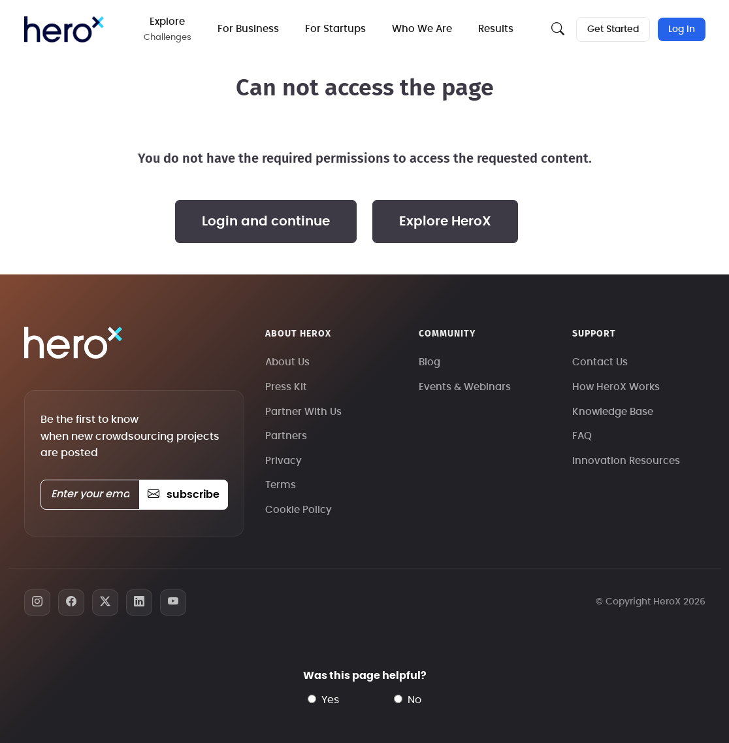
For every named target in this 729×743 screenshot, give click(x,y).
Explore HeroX (445, 221)
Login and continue (266, 221)
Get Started (613, 29)
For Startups (335, 29)
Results (495, 29)
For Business (248, 29)
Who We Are (422, 29)
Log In (681, 29)
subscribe (183, 495)
